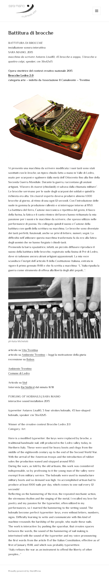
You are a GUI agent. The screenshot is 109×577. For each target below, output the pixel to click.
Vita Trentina (30, 350)
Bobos (30, 359)
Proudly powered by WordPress (24, 571)
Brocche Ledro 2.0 (21, 75)
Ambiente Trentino (33, 354)
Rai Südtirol (28, 387)
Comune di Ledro (19, 373)
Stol (24, 382)
